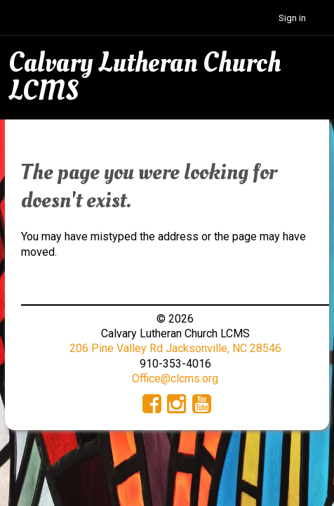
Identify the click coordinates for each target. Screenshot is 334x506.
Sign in (292, 18)
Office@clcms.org (175, 378)
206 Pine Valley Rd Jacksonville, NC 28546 (175, 348)
